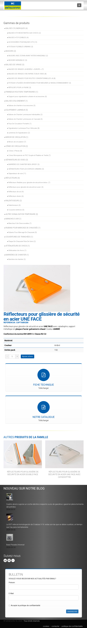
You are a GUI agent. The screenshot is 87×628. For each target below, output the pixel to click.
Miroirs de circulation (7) (17, 142)
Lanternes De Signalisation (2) (19, 133)
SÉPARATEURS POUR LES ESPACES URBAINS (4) (26, 169)
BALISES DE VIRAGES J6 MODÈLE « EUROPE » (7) (26, 69)
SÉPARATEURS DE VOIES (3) (17, 160)
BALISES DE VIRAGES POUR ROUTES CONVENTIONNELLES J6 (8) (31, 78)
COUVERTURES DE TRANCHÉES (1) (19, 237)
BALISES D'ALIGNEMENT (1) (17, 101)
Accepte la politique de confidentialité (24, 605)
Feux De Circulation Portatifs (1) (19, 124)
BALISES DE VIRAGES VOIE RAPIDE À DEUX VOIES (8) (27, 74)
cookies (46, 626)
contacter (55, 626)
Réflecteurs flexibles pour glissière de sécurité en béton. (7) (29, 183)
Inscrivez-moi (72, 611)
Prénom (12, 582)
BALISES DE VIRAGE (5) (15, 65)
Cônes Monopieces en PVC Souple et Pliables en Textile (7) (29, 155)
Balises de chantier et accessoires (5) (21, 105)
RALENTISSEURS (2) (14, 201)
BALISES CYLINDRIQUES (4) (17, 28)
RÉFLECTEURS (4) (13, 178)
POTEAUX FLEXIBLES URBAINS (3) (20, 47)
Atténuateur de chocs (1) (17, 250)
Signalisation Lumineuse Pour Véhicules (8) (23, 128)
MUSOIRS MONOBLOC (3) (17, 60)
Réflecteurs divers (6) (16, 196)
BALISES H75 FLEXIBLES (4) (18, 38)
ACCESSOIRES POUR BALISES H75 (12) (22, 42)
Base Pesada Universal (15, 545)
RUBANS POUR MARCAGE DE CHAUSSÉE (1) (23, 228)
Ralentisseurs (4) (14, 205)
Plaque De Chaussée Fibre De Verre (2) (22, 241)
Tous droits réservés (32, 621)
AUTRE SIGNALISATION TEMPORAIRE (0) (22, 214)
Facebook (13, 560)
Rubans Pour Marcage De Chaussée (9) (22, 232)
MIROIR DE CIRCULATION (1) (17, 137)
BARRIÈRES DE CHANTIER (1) (17, 255)
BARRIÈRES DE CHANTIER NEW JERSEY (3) (23, 164)
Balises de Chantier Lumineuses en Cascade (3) (25, 119)
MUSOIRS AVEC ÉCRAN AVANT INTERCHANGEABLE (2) (28, 56)
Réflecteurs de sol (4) (16, 192)
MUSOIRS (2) (11, 51)
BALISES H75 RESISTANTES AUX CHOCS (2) (24, 33)
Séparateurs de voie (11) (17, 173)
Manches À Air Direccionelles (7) (19, 223)
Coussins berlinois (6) (16, 210)
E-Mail (11, 593)
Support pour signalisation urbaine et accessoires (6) (27, 96)
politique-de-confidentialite (72, 626)
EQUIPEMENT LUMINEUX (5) (17, 110)
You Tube (5, 560)
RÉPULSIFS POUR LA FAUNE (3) (19, 87)
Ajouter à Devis (27, 356)
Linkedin (9, 560)
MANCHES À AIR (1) (13, 219)
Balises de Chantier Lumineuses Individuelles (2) (25, 115)
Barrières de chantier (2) (17, 259)
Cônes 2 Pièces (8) (15, 151)
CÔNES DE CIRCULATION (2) (17, 146)
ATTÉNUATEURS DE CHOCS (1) (18, 246)
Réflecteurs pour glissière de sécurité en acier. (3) (25, 187)
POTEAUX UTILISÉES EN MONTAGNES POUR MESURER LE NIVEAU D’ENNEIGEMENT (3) (39, 83)
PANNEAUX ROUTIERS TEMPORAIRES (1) (22, 92)
